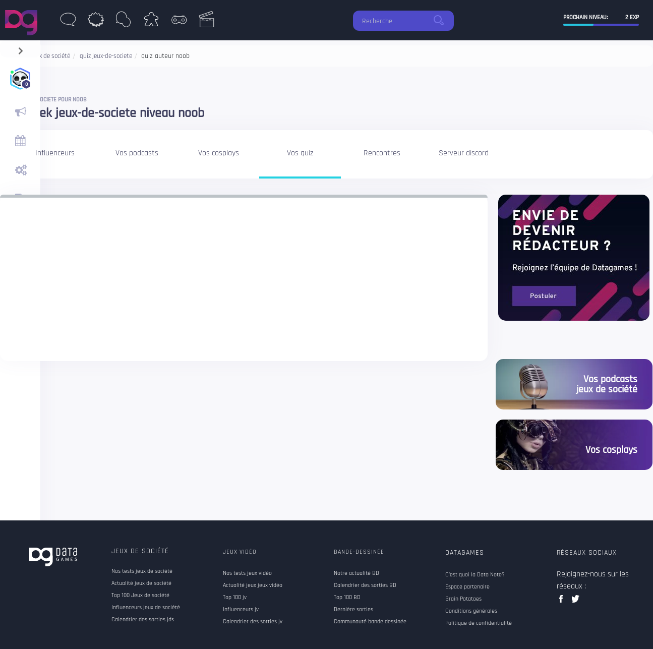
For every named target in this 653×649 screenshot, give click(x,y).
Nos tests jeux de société (141, 571)
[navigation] (20, 48)
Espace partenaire (467, 587)
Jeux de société (140, 551)
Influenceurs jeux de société (145, 608)
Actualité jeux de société (141, 583)
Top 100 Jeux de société (140, 596)
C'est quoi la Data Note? (475, 575)
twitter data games (575, 602)
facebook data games (563, 602)
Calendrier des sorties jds (142, 620)
